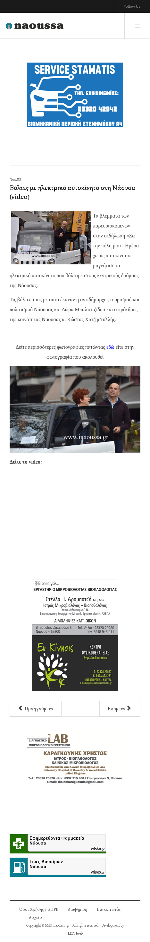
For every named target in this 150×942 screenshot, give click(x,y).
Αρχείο (35, 917)
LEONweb (75, 933)
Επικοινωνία (109, 909)
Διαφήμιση (77, 909)
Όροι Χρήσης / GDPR (38, 909)
